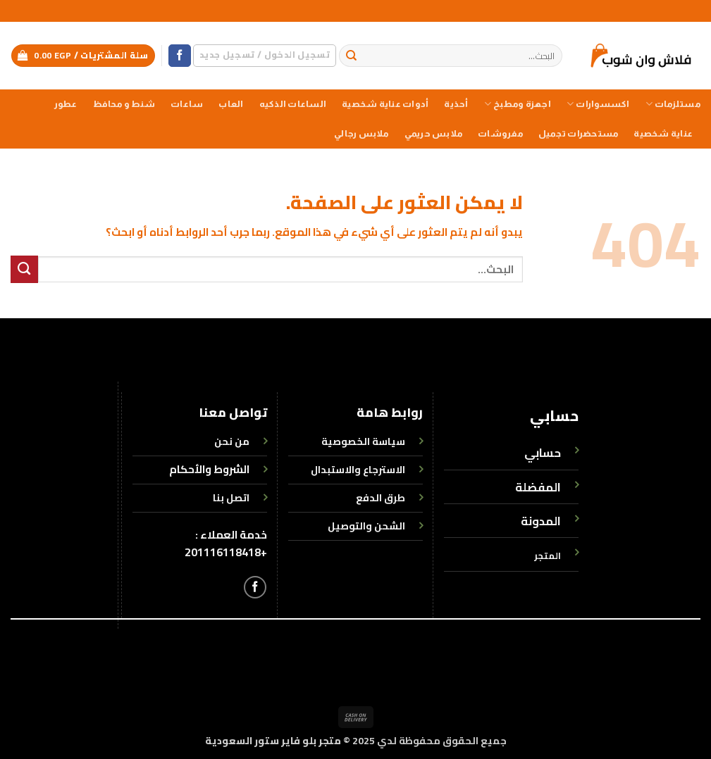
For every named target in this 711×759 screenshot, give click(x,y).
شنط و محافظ (124, 104)
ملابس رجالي (361, 134)
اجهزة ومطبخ (517, 104)
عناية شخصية (663, 134)
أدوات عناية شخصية (385, 104)
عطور (66, 104)
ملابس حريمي (433, 134)
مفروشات (500, 134)
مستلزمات (672, 104)
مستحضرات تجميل (578, 134)
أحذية (456, 104)
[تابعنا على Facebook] (179, 56)
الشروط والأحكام (209, 469)
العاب (230, 104)
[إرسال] (352, 56)
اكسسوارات (598, 104)
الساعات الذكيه (292, 104)
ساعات (187, 104)
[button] (264, 55)
